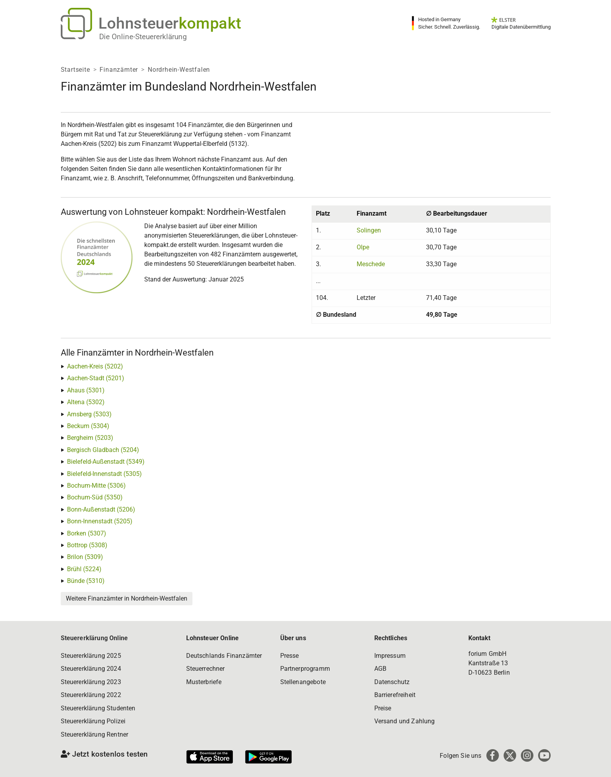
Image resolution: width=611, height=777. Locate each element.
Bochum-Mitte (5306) (96, 485)
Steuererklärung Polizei (93, 721)
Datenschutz (392, 682)
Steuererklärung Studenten (98, 708)
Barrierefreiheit (395, 695)
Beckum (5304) (88, 426)
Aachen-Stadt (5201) (95, 378)
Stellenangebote (303, 682)
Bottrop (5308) (87, 545)
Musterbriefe (204, 682)
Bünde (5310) (86, 581)
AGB (380, 668)
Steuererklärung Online (94, 638)
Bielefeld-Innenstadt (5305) (104, 473)
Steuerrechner (205, 668)
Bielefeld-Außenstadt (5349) (106, 461)
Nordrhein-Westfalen (179, 69)
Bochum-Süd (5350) (95, 497)
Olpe (363, 247)
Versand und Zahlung (404, 721)
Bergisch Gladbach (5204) (103, 450)
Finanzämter (119, 69)
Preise (383, 708)
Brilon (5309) (85, 557)
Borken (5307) (86, 533)
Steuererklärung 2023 (91, 682)
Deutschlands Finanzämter (224, 655)
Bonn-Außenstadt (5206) (101, 509)
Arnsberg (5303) (89, 414)
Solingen (369, 230)
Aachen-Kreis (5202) (95, 366)
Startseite (75, 69)
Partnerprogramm (305, 668)
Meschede (371, 264)
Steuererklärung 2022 (91, 695)
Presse (289, 655)
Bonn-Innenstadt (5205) (99, 521)
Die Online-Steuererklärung (143, 36)
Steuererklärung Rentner (95, 734)
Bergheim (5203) (90, 437)
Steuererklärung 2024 (91, 668)
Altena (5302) (86, 402)
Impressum (390, 655)
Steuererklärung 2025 (91, 655)
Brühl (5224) (84, 569)
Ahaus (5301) (86, 390)
